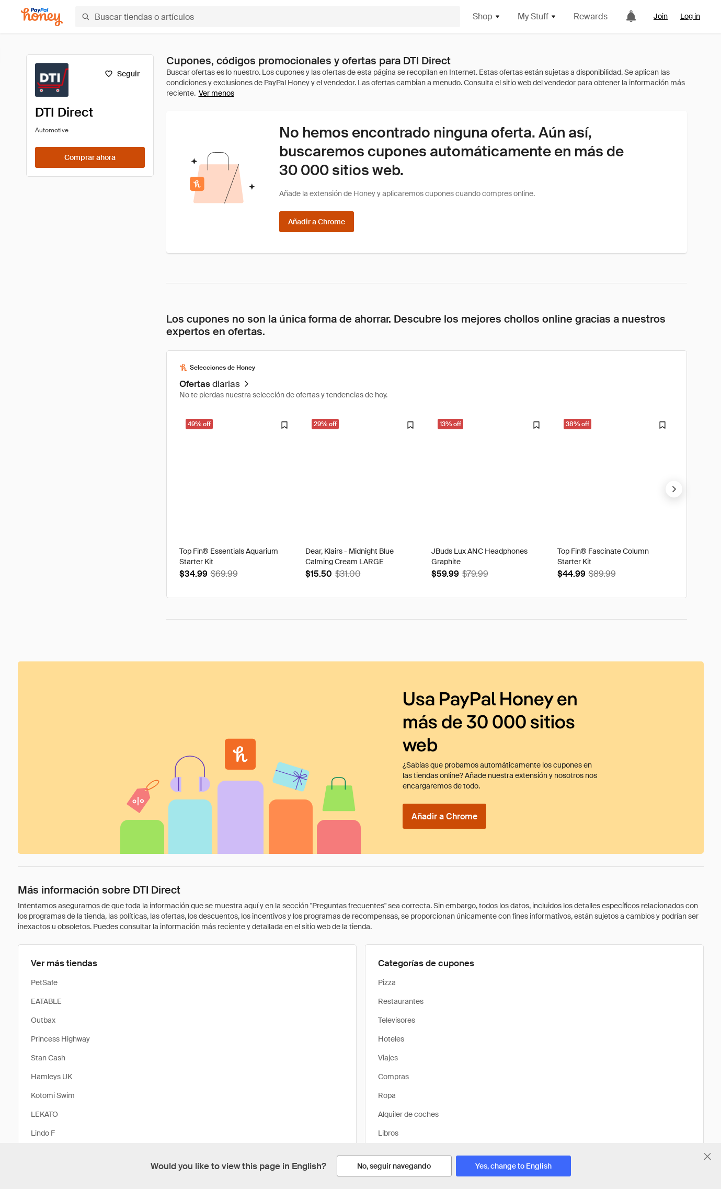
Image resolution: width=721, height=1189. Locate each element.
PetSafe (44, 982)
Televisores (396, 1020)
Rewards (591, 16)
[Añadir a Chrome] (316, 221)
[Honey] (42, 17)
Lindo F (43, 1133)
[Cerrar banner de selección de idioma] (707, 1156)
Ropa (387, 1095)
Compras (393, 1076)
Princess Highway (60, 1039)
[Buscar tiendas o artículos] (267, 16)
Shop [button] (487, 16)
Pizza (387, 982)
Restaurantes (401, 1001)
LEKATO (44, 1114)
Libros (388, 1133)
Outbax (43, 1020)
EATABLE (46, 1001)
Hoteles (391, 1039)
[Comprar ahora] (90, 157)
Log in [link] (690, 16)
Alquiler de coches (408, 1114)
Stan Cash (48, 1057)
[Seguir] (122, 73)
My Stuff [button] (537, 16)
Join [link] (661, 16)
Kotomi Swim (53, 1095)
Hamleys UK (51, 1076)
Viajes (388, 1057)
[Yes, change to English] (513, 1166)
